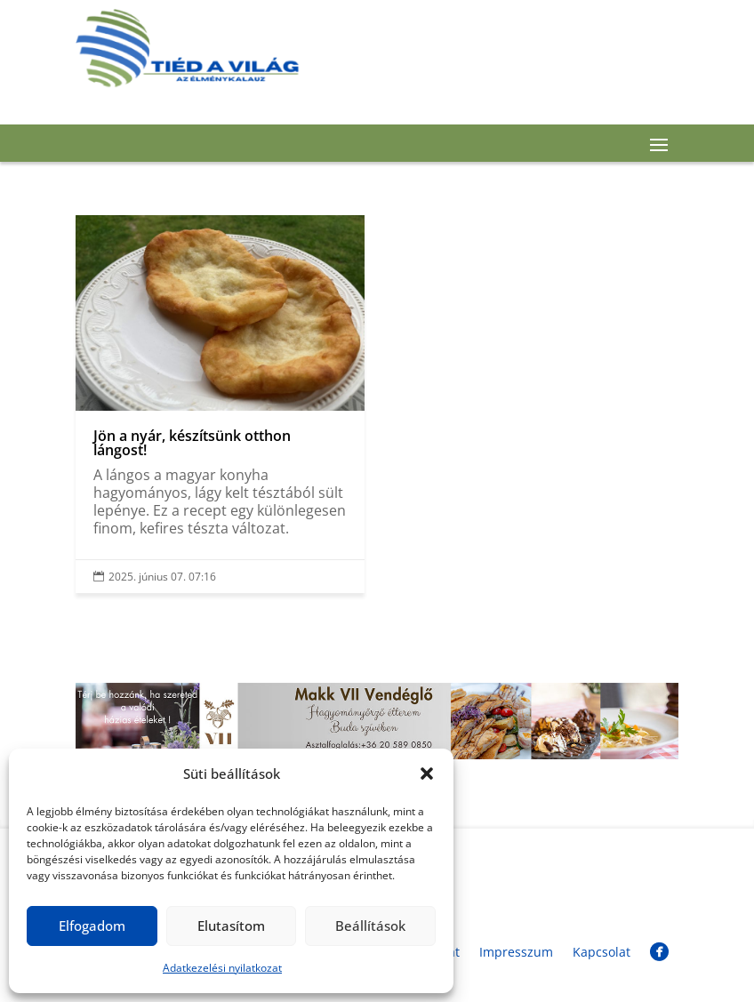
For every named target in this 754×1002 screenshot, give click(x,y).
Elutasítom (231, 925)
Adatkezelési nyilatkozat (222, 967)
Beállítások (370, 925)
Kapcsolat (601, 951)
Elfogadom (92, 925)
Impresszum (516, 951)
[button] (427, 773)
